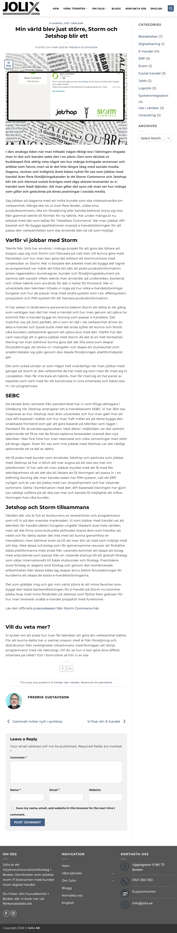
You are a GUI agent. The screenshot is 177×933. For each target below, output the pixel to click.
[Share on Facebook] (63, 669)
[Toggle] (113, 873)
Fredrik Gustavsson (83, 47)
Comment (18, 757)
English (156, 8)
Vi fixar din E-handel (107, 721)
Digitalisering (149, 44)
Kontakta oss (136, 8)
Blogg (116, 8)
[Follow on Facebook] (6, 913)
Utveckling (147, 115)
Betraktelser (148, 36)
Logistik (144, 88)
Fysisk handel (149, 73)
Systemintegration (153, 95)
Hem (56, 8)
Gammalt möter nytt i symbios (34, 721)
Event (143, 66)
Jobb (142, 81)
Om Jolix (99, 8)
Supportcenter (144, 891)
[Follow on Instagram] (13, 913)
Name (15, 790)
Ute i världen (73, 23)
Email (54, 790)
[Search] (171, 8)
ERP (141, 58)
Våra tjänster (75, 8)
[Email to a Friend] (70, 669)
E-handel (56, 23)
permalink (105, 682)
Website (95, 790)
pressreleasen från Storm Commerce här (66, 608)
